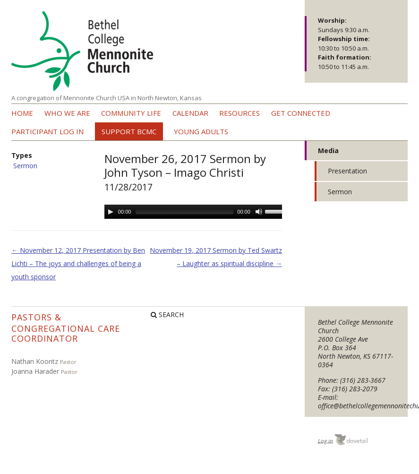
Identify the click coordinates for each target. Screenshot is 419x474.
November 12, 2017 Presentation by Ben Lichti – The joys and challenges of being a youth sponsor (78, 263)
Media (328, 150)
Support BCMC (129, 131)
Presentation (347, 170)
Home (22, 113)
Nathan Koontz (34, 361)
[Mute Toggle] (259, 211)
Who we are (67, 113)
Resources (239, 113)
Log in (325, 440)
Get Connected (300, 113)
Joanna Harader (35, 371)
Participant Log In (47, 131)
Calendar (190, 113)
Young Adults (201, 131)
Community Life (131, 113)
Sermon (25, 165)
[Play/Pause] (110, 211)
